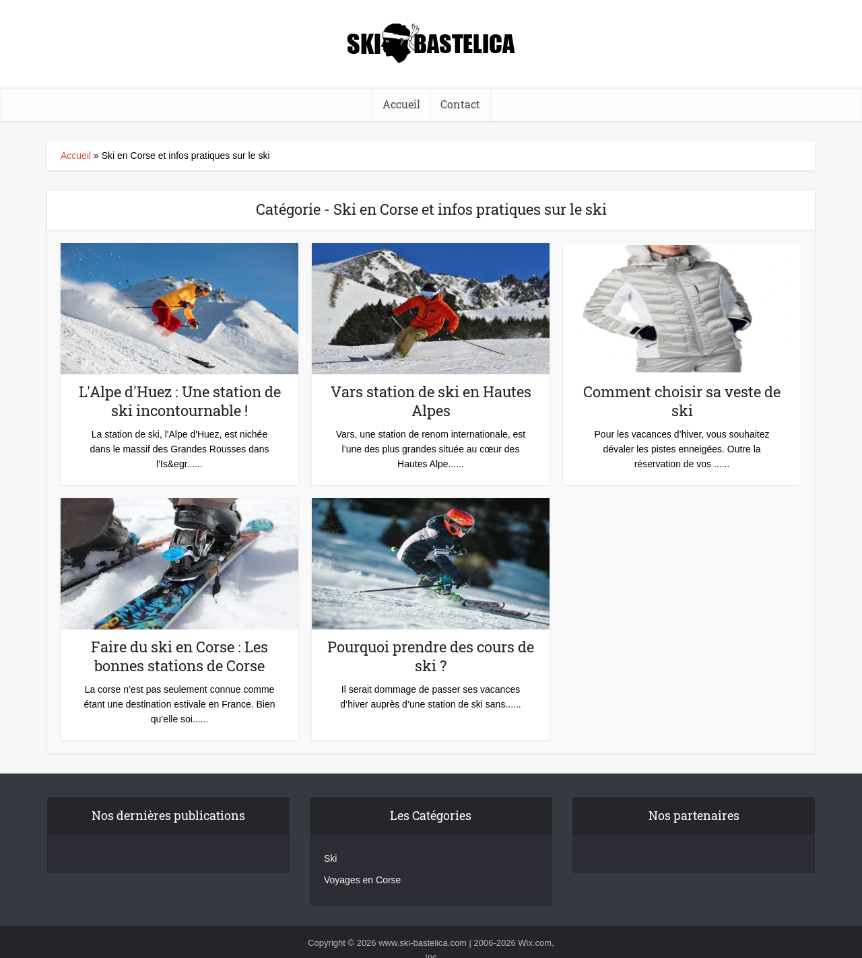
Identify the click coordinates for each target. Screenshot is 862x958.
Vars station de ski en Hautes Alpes (431, 401)
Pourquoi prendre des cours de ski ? (430, 656)
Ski (330, 858)
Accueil (76, 155)
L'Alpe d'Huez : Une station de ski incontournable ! (180, 401)
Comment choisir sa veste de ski (682, 401)
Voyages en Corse (362, 880)
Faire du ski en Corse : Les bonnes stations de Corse (179, 656)
